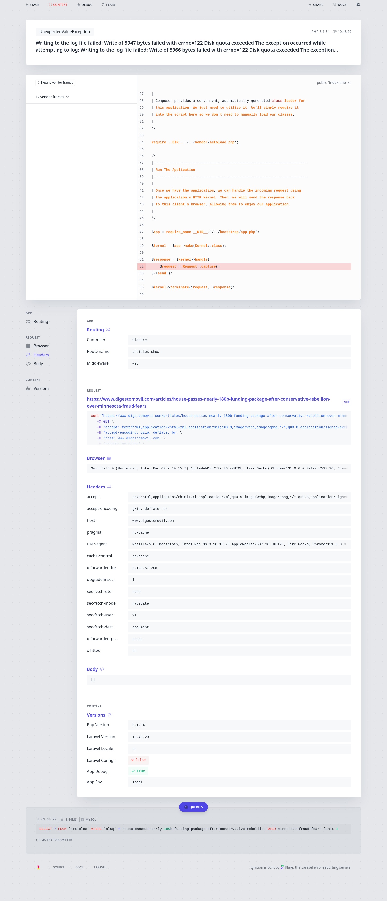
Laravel (100, 867)
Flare (287, 867)
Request (33, 337)
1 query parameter (54, 840)
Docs (79, 867)
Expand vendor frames (55, 82)
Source (59, 867)
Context (33, 380)
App (29, 313)
